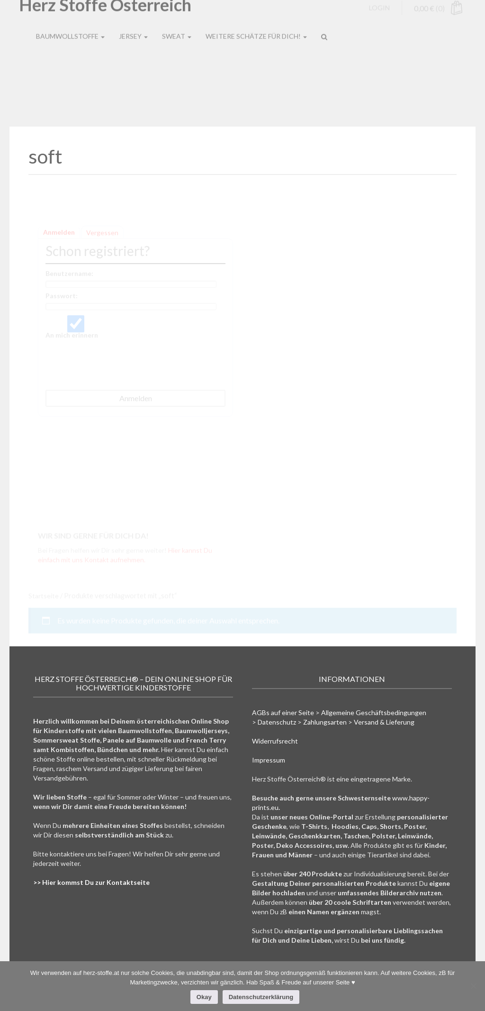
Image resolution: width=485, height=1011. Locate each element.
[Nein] (473, 986)
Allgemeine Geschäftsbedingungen (373, 712)
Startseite (43, 595)
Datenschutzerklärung (261, 997)
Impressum (268, 760)
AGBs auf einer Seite (283, 712)
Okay (204, 997)
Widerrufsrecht (275, 741)
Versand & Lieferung (384, 722)
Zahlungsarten (325, 722)
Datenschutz (277, 722)
